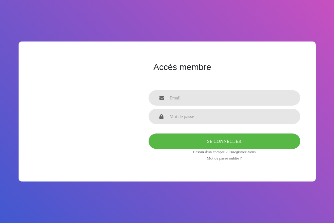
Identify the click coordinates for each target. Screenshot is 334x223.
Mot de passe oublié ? (224, 158)
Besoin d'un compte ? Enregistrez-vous (224, 152)
